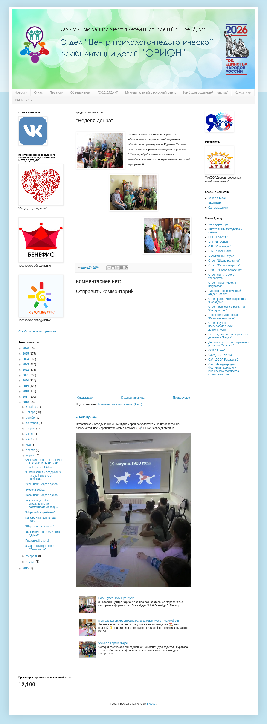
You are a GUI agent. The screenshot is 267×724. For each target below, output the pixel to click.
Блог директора (218, 224)
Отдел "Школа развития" (224, 260)
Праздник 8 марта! (37, 540)
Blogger (151, 703)
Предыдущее (181, 397)
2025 (26, 353)
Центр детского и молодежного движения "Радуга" (228, 336)
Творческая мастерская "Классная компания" (223, 316)
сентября (32, 423)
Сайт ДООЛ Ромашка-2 (223, 359)
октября (31, 417)
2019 (26, 386)
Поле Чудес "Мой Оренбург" (116, 598)
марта (30, 455)
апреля (31, 450)
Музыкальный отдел (221, 256)
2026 (26, 348)
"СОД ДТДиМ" (108, 92)
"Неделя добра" (35, 489)
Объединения (80, 92)
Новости (21, 92)
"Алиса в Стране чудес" (113, 643)
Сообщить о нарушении (37, 331)
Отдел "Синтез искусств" (224, 265)
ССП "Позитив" (218, 237)
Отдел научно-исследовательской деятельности (220, 326)
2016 (26, 402)
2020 (26, 380)
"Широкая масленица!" (39, 526)
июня (29, 439)
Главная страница (133, 397)
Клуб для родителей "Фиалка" (205, 92)
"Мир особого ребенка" (40, 512)
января (31, 561)
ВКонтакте (215, 202)
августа (31, 428)
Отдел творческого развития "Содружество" (226, 308)
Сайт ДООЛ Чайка (220, 355)
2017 (26, 396)
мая (29, 444)
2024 (26, 359)
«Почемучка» (86, 417)
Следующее (85, 397)
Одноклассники (218, 207)
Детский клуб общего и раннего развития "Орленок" (228, 344)
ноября (31, 412)
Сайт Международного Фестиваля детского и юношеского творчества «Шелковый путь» (223, 369)
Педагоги (56, 92)
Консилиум (243, 92)
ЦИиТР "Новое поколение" (225, 270)
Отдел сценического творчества (221, 276)
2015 (26, 568)
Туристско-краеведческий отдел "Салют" (224, 292)
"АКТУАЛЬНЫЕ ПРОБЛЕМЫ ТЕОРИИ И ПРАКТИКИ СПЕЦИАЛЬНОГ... (43, 463)
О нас (38, 92)
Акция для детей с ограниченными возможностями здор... (41, 504)
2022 (26, 369)
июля (29, 433)
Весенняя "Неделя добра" (42, 484)
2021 (26, 375)
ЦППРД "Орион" (218, 241)
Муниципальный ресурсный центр (150, 92)
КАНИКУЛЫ (23, 100)
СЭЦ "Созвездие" (219, 246)
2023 (26, 364)
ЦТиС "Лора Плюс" (220, 251)
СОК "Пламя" (216, 350)
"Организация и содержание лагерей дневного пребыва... (43, 475)
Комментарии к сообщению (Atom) (120, 404)
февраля (32, 556)
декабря (31, 406)
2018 (26, 391)
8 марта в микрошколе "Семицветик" (39, 547)
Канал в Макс (217, 198)
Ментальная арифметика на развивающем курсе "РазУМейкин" (139, 620)
